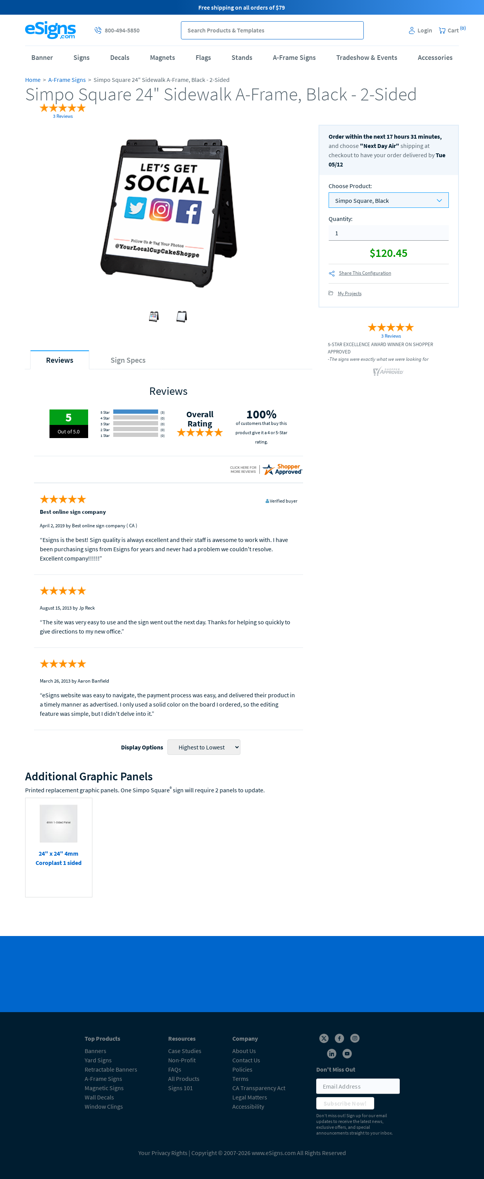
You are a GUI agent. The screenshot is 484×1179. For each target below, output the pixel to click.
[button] (354, 30)
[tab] (59, 359)
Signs (81, 57)
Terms (240, 1078)
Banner (42, 57)
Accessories (435, 57)
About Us (244, 1051)
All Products (183, 1078)
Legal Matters (249, 1097)
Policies (242, 1069)
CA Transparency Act (258, 1088)
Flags (203, 57)
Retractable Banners (111, 1069)
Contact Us (246, 1060)
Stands (242, 57)
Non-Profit (182, 1060)
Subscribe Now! (345, 1103)
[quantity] (389, 233)
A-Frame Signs (294, 57)
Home (33, 79)
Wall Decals (99, 1097)
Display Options (142, 747)
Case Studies (184, 1051)
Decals (120, 57)
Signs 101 (180, 1088)
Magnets (162, 57)
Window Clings (104, 1106)
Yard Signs (98, 1060)
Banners (95, 1051)
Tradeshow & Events (366, 57)
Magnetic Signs (104, 1088)
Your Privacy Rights (162, 1153)
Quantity (341, 219)
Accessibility (248, 1106)
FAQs (174, 1069)
